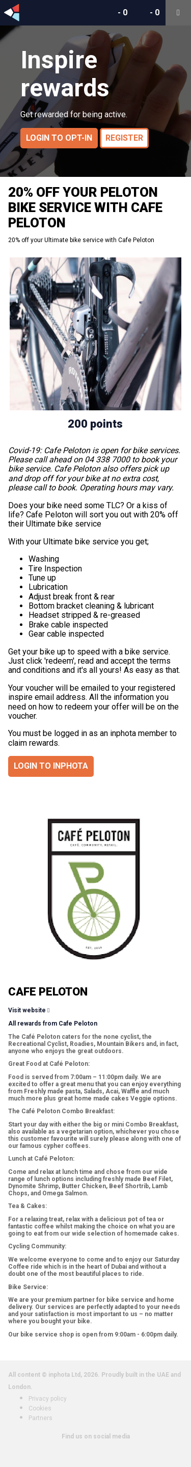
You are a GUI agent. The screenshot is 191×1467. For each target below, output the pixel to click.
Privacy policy (48, 1398)
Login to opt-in (59, 138)
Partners (40, 1418)
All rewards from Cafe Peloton (52, 1023)
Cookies (40, 1408)
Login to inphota (51, 766)
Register (124, 138)
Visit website (27, 1010)
